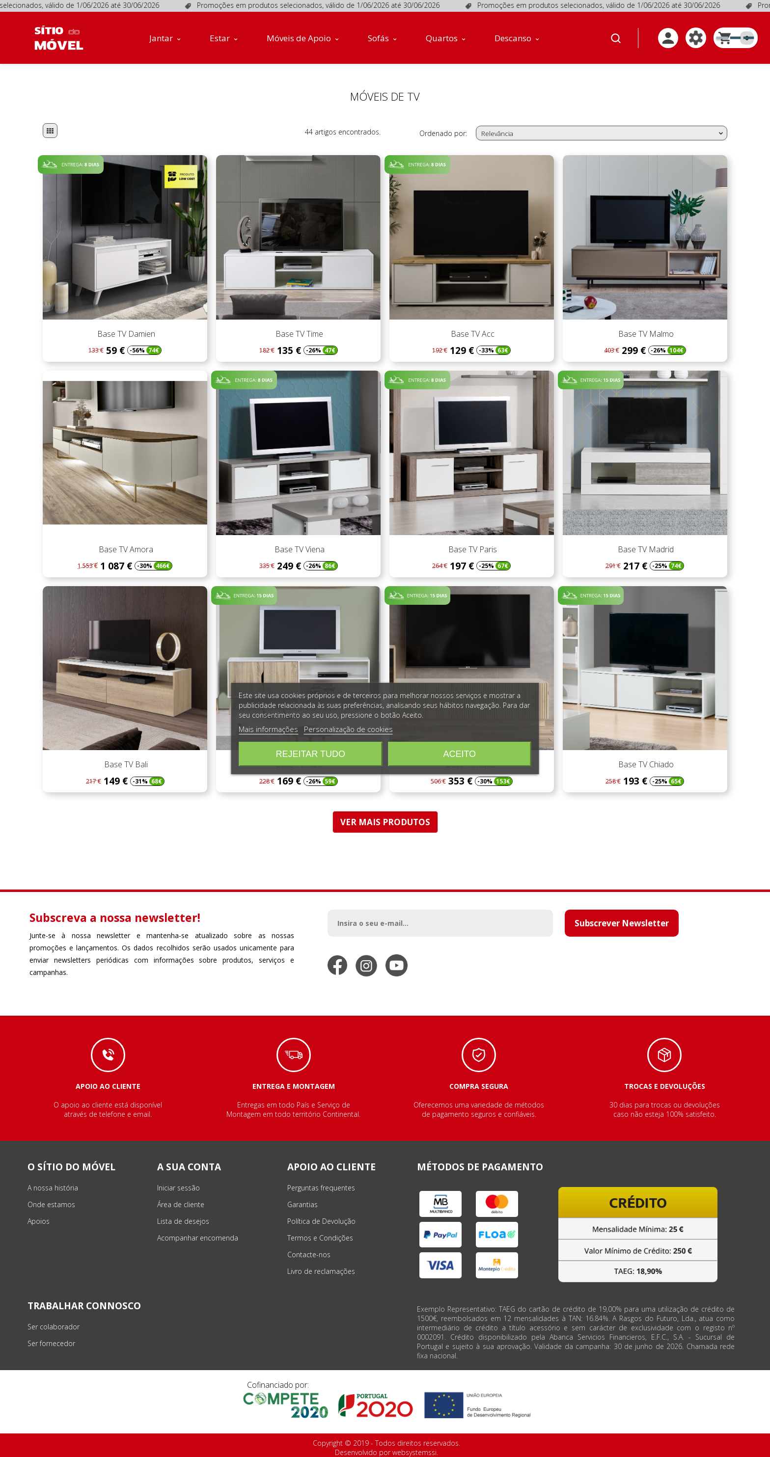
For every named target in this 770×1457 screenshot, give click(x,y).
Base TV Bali (125, 764)
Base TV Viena (299, 549)
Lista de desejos (183, 1221)
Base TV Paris (471, 549)
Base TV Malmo (645, 333)
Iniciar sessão (178, 1187)
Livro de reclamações (321, 1271)
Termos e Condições (320, 1237)
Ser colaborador (54, 1326)
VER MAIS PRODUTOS (385, 822)
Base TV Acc (472, 333)
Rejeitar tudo (310, 754)
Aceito (459, 754)
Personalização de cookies (348, 729)
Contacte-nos (308, 1254)
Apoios (39, 1221)
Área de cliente (180, 1204)
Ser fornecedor (51, 1343)
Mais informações (268, 729)
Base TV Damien (125, 333)
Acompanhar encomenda (197, 1237)
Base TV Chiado (645, 764)
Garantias (302, 1204)
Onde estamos (51, 1204)
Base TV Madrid (645, 549)
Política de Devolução (321, 1221)
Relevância (602, 133)
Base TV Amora (125, 549)
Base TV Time (298, 333)
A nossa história (53, 1187)
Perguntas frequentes (321, 1187)
